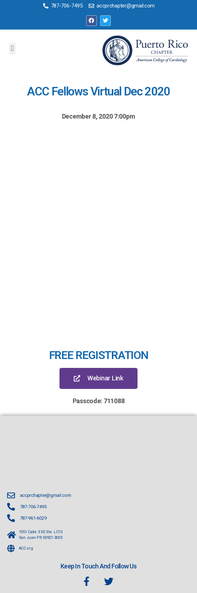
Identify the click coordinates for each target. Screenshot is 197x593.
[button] (12, 48)
